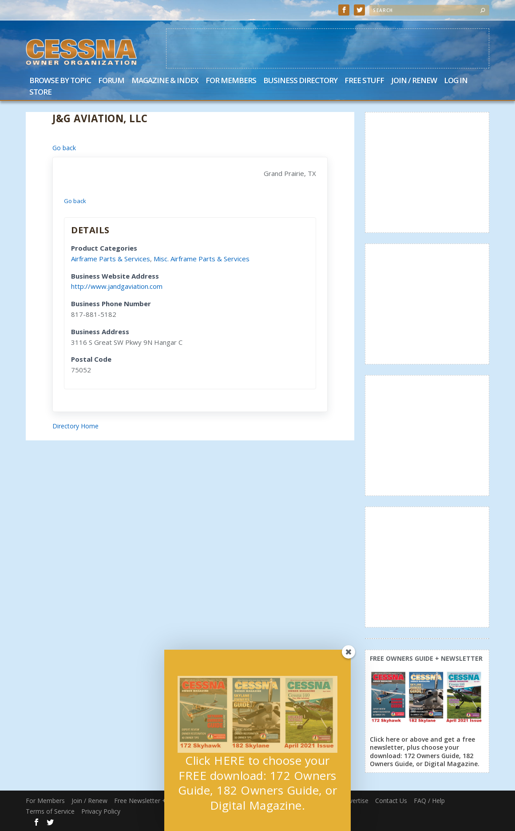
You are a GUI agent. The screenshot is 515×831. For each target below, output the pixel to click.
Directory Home (75, 426)
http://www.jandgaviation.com (116, 286)
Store (40, 92)
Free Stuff (364, 81)
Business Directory (300, 81)
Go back (64, 148)
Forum (111, 81)
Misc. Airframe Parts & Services (202, 258)
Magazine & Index (164, 81)
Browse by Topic (60, 81)
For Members (231, 81)
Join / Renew (414, 81)
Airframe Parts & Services (110, 258)
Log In (455, 81)
